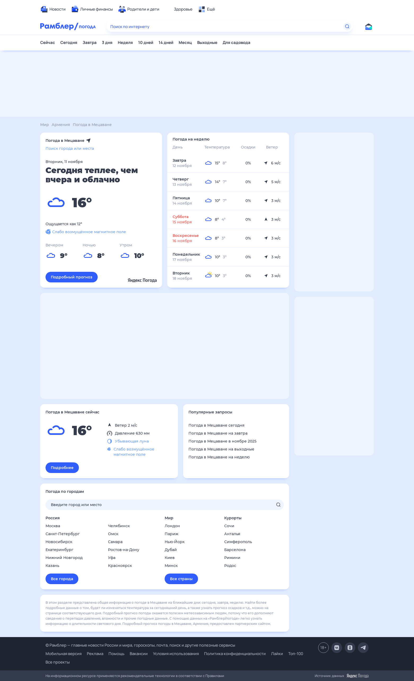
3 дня (107, 42)
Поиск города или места (70, 148)
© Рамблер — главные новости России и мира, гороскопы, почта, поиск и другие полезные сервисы (140, 645)
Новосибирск (59, 541)
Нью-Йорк (174, 541)
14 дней (166, 42)
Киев (170, 557)
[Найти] (347, 26)
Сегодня (68, 42)
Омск (113, 533)
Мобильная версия (64, 653)
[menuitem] (53, 9)
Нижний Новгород (64, 557)
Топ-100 (295, 653)
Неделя (125, 42)
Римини (232, 557)
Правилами (214, 675)
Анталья (232, 533)
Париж (171, 533)
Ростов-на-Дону (123, 549)
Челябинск (119, 526)
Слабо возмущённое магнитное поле (86, 231)
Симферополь (238, 541)
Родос (230, 565)
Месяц (185, 42)
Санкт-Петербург (63, 533)
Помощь (116, 653)
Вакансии (139, 653)
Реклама (95, 653)
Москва (53, 526)
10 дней (145, 42)
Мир (169, 518)
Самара (115, 541)
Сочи (229, 526)
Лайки (277, 653)
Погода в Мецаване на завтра (218, 433)
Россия (53, 518)
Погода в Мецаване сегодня (216, 425)
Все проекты (58, 662)
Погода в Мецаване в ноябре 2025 (222, 441)
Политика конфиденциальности (235, 653)
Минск (171, 565)
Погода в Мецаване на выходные (221, 449)
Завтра (90, 42)
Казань (52, 565)
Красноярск (120, 565)
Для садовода (236, 42)
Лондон (172, 526)
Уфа (111, 557)
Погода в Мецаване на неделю (219, 457)
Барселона (235, 549)
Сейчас (47, 42)
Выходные (207, 42)
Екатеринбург (59, 549)
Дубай (171, 549)
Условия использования (176, 653)
